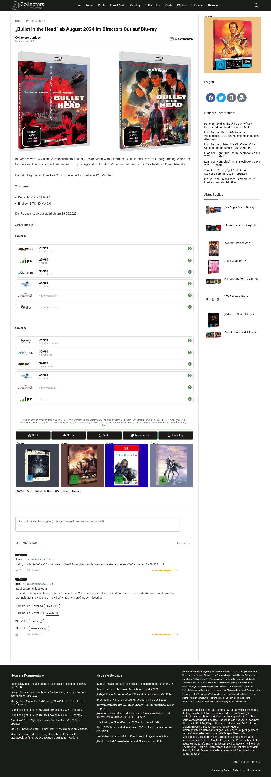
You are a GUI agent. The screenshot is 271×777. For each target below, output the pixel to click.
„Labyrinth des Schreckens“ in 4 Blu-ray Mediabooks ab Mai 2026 (134, 694)
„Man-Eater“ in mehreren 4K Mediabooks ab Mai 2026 (229, 180)
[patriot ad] (232, 18)
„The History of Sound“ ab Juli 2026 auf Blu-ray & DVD (127, 722)
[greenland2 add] (82, 445)
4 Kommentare (184, 39)
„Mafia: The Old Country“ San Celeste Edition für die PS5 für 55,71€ (228, 125)
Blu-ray (41, 21)
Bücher (181, 5)
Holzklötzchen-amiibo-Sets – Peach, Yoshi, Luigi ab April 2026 (132, 736)
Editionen (197, 5)
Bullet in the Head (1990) (47, 491)
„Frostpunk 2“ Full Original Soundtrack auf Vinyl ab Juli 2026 (131, 699)
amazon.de (38, 628)
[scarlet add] (171, 445)
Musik (168, 5)
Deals (101, 5)
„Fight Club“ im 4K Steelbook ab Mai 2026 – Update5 (225, 172)
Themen (213, 5)
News (89, 5)
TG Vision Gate (24, 491)
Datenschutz (240, 770)
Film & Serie (117, 5)
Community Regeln (221, 770)
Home (77, 5)
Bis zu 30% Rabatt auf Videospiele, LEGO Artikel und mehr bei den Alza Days (231, 136)
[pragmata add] (126, 445)
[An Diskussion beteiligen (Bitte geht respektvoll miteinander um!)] (97, 524)
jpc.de (52, 606)
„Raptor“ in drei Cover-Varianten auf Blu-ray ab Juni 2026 (129, 741)
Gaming (135, 5)
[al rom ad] (37, 445)
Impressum (254, 770)
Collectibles (152, 5)
